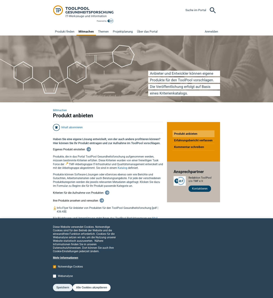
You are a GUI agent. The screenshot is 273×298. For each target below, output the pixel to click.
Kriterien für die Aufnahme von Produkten (78, 192)
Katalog (122, 168)
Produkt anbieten (185, 133)
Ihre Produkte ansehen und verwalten (75, 200)
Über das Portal (147, 31)
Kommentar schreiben (189, 147)
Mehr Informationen (65, 265)
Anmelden (211, 31)
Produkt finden (64, 31)
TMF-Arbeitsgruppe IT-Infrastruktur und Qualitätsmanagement (107, 164)
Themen (103, 31)
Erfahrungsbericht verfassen (193, 140)
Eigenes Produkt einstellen (69, 149)
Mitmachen (86, 31)
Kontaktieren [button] (200, 188)
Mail (155, 218)
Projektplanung (123, 31)
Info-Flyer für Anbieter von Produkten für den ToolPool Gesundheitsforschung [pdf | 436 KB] (107, 209)
